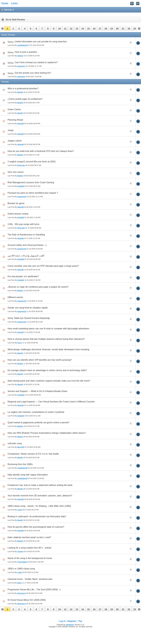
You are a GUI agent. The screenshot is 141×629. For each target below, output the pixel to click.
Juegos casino (15, 141)
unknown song (15, 443)
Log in (62, 621)
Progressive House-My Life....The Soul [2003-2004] (33, 589)
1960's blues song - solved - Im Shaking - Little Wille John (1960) (39, 506)
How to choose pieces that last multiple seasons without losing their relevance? (46, 339)
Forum (4, 3)
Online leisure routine (18, 214)
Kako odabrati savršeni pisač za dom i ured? (29, 537)
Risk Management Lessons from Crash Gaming (31, 182)
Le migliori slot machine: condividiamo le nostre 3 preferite (36, 412)
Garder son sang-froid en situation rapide (28, 308)
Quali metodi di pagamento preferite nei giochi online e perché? (38, 422)
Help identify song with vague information (28, 475)
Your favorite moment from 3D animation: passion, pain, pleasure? (40, 495)
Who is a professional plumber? (23, 88)
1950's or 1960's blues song (21, 568)
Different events (15, 297)
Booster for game (16, 203)
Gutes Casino (14, 109)
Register (71, 621)
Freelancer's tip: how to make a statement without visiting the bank (40, 485)
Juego (11, 130)
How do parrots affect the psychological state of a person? (36, 527)
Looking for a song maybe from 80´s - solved (29, 548)
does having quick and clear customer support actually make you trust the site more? (49, 381)
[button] (7, 28)
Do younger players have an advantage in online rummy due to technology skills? (47, 370)
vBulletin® (70, 625)
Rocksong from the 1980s (20, 464)
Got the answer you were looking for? (33, 73)
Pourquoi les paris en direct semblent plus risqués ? (33, 193)
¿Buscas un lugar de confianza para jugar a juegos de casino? (38, 287)
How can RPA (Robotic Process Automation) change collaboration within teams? (47, 433)
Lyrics (14, 3)
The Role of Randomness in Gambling (26, 234)
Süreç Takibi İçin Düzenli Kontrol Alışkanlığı (29, 318)
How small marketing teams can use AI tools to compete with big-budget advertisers (48, 328)
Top (80, 621)
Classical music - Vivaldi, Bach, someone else (30, 579)
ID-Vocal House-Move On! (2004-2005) (27, 600)
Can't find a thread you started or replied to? (36, 62)
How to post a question (26, 52)
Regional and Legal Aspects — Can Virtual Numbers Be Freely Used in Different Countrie (51, 401)
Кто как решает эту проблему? (23, 276)
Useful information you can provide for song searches (41, 41)
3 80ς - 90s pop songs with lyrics (23, 224)
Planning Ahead (15, 120)
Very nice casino (16, 172)
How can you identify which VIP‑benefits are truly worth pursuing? (40, 360)
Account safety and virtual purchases (26, 245)
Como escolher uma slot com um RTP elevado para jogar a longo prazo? (43, 266)
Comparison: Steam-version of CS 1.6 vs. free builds (33, 454)
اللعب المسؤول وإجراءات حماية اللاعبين (26, 255)
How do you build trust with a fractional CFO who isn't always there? (41, 151)
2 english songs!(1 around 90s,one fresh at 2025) (32, 161)
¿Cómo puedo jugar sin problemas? (25, 99)
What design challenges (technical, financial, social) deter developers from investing (48, 349)
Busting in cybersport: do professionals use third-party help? (37, 516)
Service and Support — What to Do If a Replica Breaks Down (37, 391)
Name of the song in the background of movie (30, 558)
